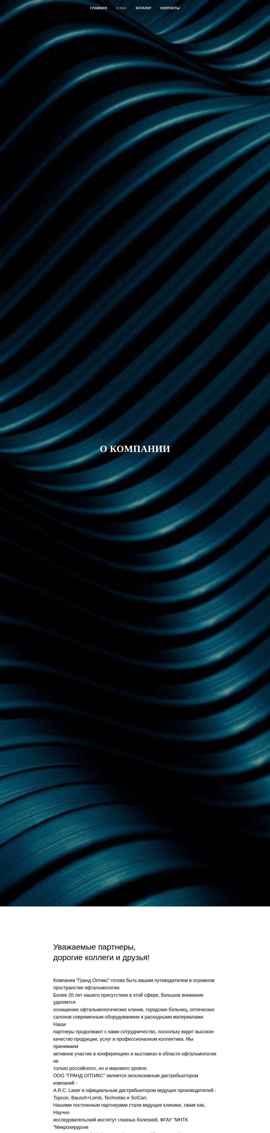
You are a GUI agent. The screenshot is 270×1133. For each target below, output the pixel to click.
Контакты (170, 8)
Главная (98, 8)
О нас (121, 8)
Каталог (144, 8)
